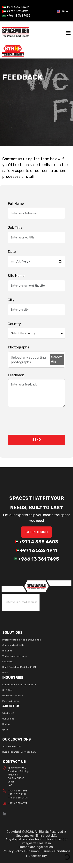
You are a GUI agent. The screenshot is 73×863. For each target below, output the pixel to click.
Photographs (18, 347)
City (11, 300)
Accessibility (37, 856)
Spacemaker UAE (11, 746)
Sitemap (32, 851)
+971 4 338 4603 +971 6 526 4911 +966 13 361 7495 (15, 794)
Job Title (15, 227)
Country (14, 324)
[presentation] (37, 420)
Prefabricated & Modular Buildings (21, 639)
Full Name (16, 203)
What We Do (8, 713)
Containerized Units (13, 645)
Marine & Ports (10, 701)
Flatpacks (7, 661)
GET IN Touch (37, 532)
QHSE (5, 729)
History (6, 724)
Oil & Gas (7, 690)
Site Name (16, 276)
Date (12, 252)
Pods (5, 672)
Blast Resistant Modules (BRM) (19, 667)
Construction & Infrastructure (19, 684)
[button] (62, 11)
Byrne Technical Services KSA (19, 751)
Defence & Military (12, 695)
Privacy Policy (13, 851)
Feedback (16, 375)
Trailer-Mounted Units (14, 656)
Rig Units (7, 650)
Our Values (8, 718)
